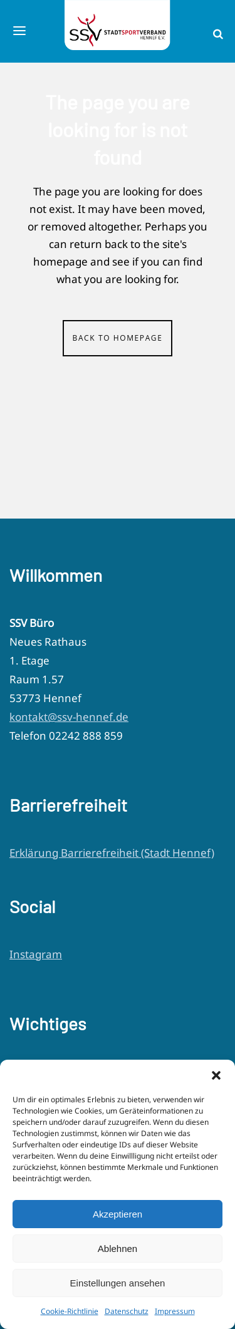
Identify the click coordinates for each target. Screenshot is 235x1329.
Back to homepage (118, 338)
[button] (216, 1075)
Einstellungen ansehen (117, 1283)
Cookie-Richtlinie (69, 1311)
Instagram (35, 954)
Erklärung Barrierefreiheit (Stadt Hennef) (111, 852)
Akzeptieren (117, 1214)
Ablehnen (117, 1248)
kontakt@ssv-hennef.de (68, 717)
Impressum (175, 1311)
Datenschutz (127, 1311)
